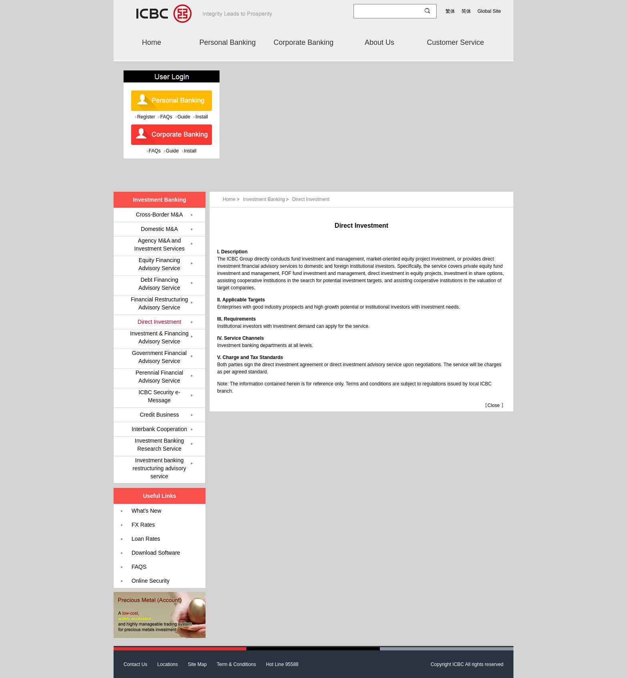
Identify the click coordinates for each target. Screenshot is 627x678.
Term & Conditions (236, 664)
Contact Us (135, 664)
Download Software (156, 553)
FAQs (166, 117)
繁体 (450, 11)
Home (151, 42)
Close (493, 405)
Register (146, 117)
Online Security (151, 581)
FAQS (139, 567)
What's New (146, 510)
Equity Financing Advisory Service (159, 264)
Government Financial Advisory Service (159, 357)
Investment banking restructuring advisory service (159, 468)
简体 (466, 11)
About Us (379, 42)
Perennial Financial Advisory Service (159, 376)
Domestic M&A (159, 229)
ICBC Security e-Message (159, 396)
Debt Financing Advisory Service (159, 284)
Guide (184, 117)
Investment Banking (266, 199)
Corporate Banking (303, 42)
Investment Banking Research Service (159, 444)
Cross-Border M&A (159, 214)
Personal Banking (227, 42)
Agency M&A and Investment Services (159, 244)
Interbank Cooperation (159, 429)
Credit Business (159, 414)
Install (202, 117)
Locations (167, 664)
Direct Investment (310, 199)
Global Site (489, 11)
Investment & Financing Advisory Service (159, 337)
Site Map (197, 664)
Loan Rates (146, 539)
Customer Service (455, 42)
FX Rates (143, 525)
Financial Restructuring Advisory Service (159, 303)
